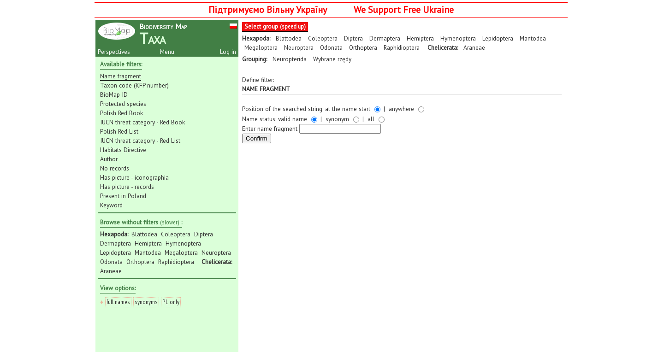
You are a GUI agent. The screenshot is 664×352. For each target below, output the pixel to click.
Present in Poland (123, 196)
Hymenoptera (183, 243)
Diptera (203, 234)
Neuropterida (290, 59)
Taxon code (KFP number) (134, 85)
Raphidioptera (176, 262)
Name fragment (120, 76)
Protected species (123, 104)
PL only (170, 302)
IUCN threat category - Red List (140, 140)
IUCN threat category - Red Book (142, 122)
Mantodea (148, 252)
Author (109, 159)
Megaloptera (181, 252)
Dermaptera (115, 243)
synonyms (146, 302)
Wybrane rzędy (332, 59)
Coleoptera (175, 234)
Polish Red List (119, 131)
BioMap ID (114, 94)
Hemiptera (148, 243)
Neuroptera (216, 252)
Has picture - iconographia (134, 177)
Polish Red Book (121, 113)
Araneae (111, 271)
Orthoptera (140, 262)
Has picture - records (127, 186)
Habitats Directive (123, 150)
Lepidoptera (115, 252)
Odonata (111, 262)
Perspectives (114, 51)
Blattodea (144, 234)
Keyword (111, 205)
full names (118, 302)
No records (114, 168)
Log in (228, 51)
